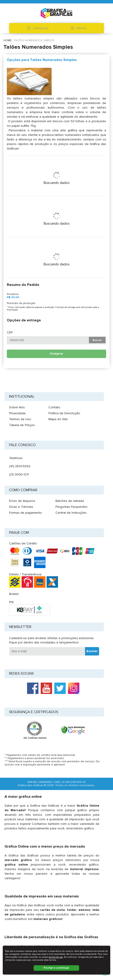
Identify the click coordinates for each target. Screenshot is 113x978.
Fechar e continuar (56, 968)
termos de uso (56, 957)
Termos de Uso (20, 419)
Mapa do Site (58, 419)
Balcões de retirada (69, 501)
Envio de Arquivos (22, 501)
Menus (78, 28)
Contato (54, 407)
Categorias (38, 28)
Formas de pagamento (25, 513)
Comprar (56, 354)
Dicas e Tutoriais (21, 507)
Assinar (92, 651)
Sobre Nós (17, 407)
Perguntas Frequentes (71, 507)
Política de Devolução (64, 413)
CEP (10, 332)
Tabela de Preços (22, 425)
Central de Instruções (71, 513)
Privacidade (17, 413)
